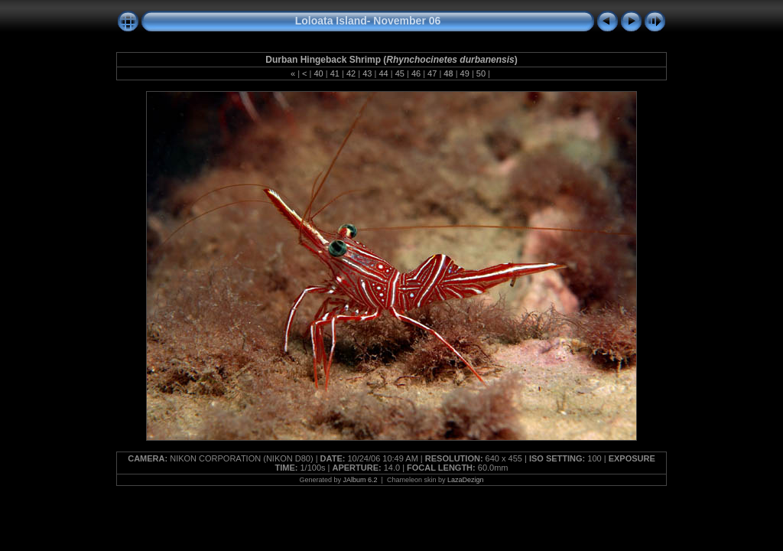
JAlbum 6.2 (360, 480)
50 (481, 73)
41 (335, 73)
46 (416, 73)
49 (464, 73)
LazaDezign (465, 480)
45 (399, 73)
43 (367, 73)
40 (318, 73)
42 (351, 73)
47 (432, 73)
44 (383, 73)
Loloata (314, 21)
